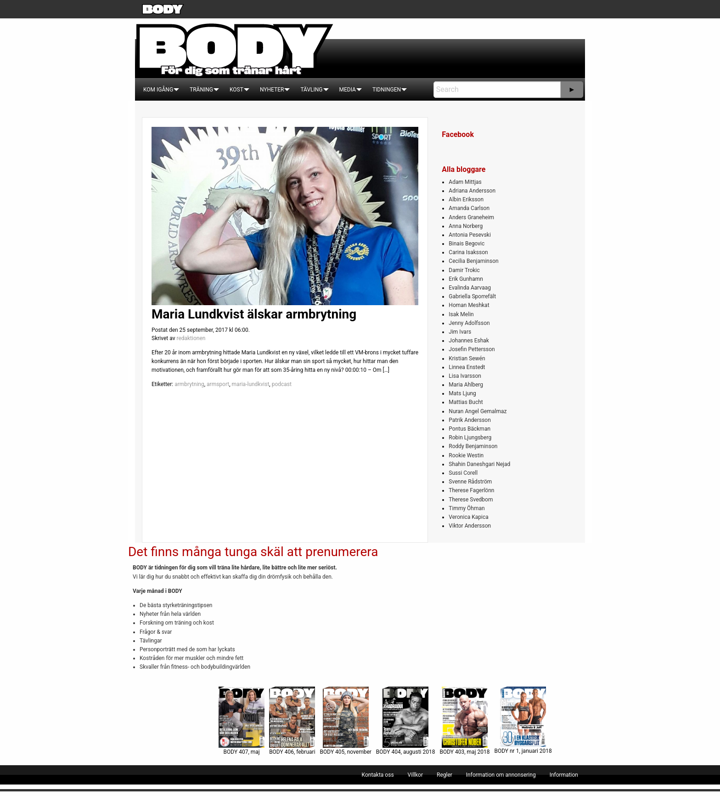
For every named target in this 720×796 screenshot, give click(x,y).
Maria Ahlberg (466, 384)
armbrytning (189, 384)
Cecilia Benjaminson (473, 261)
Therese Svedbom (471, 499)
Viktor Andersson (470, 526)
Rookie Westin (466, 455)
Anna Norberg (466, 226)
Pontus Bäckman (469, 429)
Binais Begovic (466, 243)
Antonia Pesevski (470, 235)
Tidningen (386, 89)
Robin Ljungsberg (470, 437)
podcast (282, 384)
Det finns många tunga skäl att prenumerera (253, 551)
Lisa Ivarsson (465, 376)
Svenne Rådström (470, 481)
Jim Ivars (460, 332)
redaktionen (190, 338)
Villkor (415, 775)
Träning (201, 89)
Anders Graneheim (471, 217)
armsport (218, 384)
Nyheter (272, 89)
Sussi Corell (463, 473)
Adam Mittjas (465, 182)
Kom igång (158, 89)
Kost (236, 89)
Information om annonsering (501, 775)
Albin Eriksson (466, 199)
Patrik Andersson (470, 420)
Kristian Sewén (467, 358)
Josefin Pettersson (472, 349)
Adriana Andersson (472, 191)
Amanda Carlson (469, 208)
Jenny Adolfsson (469, 323)
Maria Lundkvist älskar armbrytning (254, 314)
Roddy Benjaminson (473, 446)
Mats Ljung (462, 393)
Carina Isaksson (468, 252)
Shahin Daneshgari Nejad (479, 464)
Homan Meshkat (469, 305)
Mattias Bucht (466, 402)
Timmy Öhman (466, 508)
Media (347, 89)
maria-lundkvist (251, 384)
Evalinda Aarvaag (470, 287)
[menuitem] (158, 90)
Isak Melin (461, 314)
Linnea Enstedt (467, 367)
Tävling (311, 89)
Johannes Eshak (469, 340)
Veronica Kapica (468, 517)
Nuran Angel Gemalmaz (477, 411)
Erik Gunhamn (466, 279)
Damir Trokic (464, 270)
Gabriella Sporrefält (472, 296)
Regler (444, 775)
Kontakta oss (378, 775)
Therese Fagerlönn (471, 490)
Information (564, 775)
